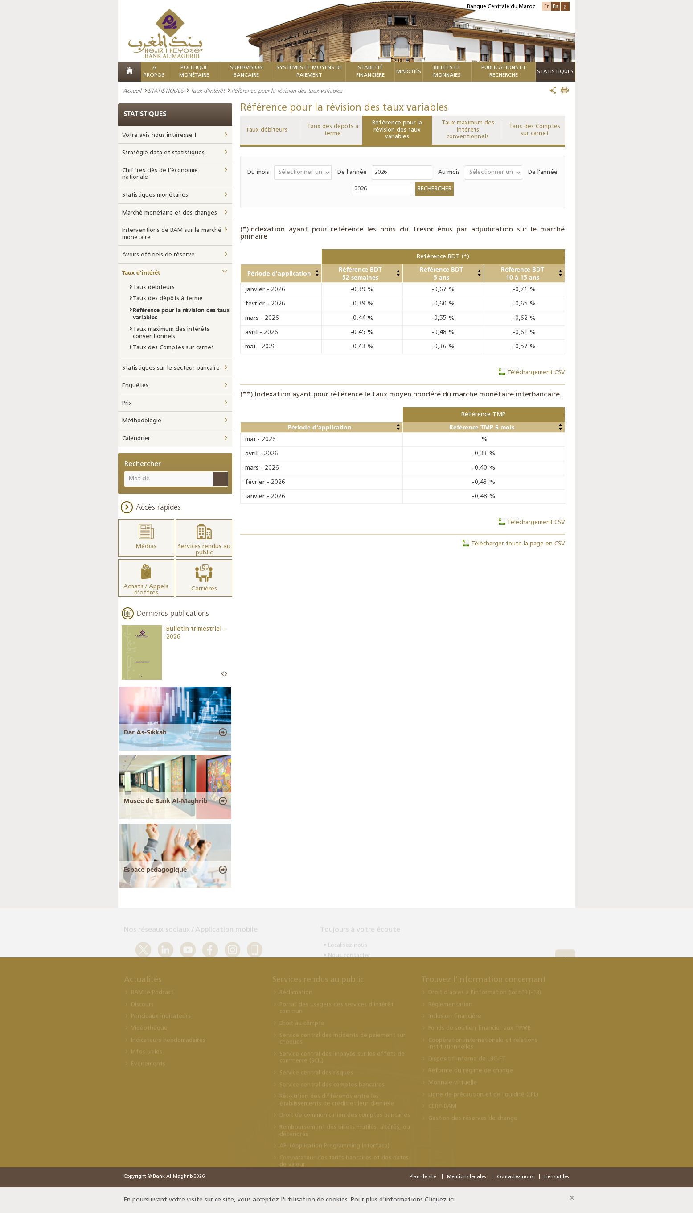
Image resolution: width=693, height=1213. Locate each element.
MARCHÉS (408, 71)
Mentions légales (466, 1177)
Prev (222, 674)
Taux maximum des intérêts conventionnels (468, 130)
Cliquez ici (440, 1199)
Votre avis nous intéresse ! (159, 135)
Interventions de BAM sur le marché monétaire (171, 233)
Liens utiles (556, 1177)
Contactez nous (515, 1177)
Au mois (449, 172)
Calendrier (136, 438)
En (555, 6)
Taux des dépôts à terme (332, 130)
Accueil (132, 90)
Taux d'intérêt (207, 90)
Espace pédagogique (155, 870)
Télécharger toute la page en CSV (518, 544)
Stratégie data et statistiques (163, 153)
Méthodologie (141, 421)
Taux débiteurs (266, 130)
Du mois (258, 172)
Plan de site (423, 1177)
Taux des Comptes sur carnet (534, 130)
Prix (127, 403)
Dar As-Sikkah (145, 732)
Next (225, 674)
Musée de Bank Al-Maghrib (165, 801)
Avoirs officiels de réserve (158, 255)
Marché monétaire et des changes (169, 213)
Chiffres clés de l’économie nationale (160, 174)
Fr (546, 6)
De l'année (352, 172)
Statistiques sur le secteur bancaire (171, 368)
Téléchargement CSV (536, 372)
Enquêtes (135, 385)
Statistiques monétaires (155, 195)
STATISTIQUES (166, 90)
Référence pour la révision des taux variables (397, 130)
